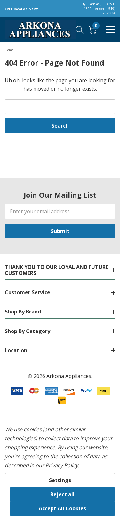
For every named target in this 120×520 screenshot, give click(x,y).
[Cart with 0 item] (93, 29)
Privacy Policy (61, 465)
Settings (60, 480)
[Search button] (80, 29)
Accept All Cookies (62, 508)
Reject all (62, 494)
